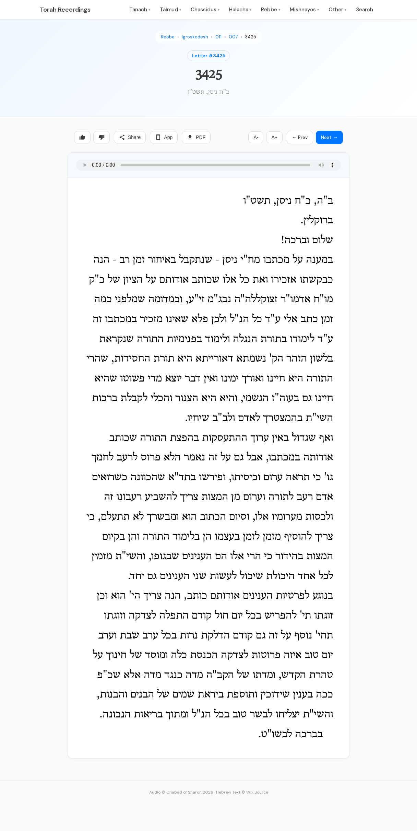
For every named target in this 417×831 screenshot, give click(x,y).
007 (233, 37)
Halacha (240, 9)
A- (255, 137)
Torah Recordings (65, 9)
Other (337, 9)
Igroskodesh (195, 37)
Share (130, 137)
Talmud (170, 9)
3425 (250, 37)
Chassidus (205, 9)
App (163, 137)
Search (364, 9)
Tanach (139, 9)
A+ (274, 137)
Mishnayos (304, 9)
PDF (196, 137)
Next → (329, 137)
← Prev (300, 137)
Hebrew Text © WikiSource (242, 792)
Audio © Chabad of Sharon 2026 (181, 792)
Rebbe (270, 9)
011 (218, 37)
